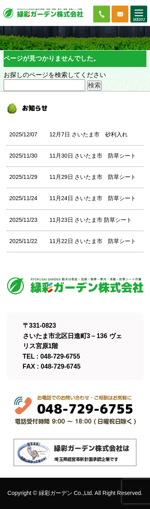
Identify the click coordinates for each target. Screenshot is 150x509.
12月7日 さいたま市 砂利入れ (88, 134)
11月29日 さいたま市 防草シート (92, 177)
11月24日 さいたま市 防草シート (92, 198)
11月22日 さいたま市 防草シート (92, 241)
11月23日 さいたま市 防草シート (90, 220)
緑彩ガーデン (55, 493)
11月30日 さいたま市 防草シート (92, 155)
